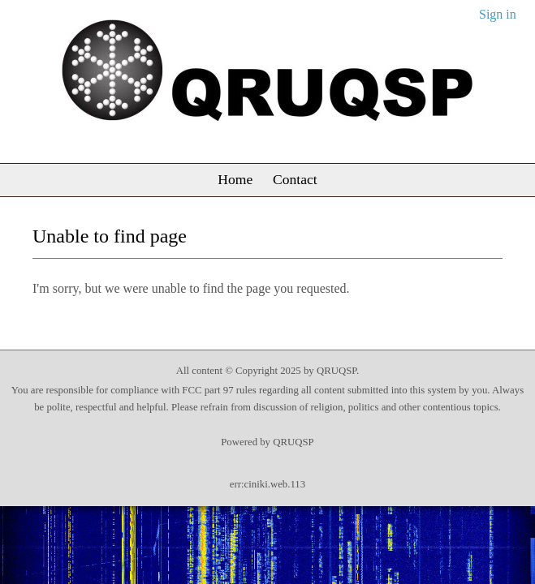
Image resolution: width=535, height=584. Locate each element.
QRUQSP (293, 442)
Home (235, 179)
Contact (295, 179)
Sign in (497, 14)
